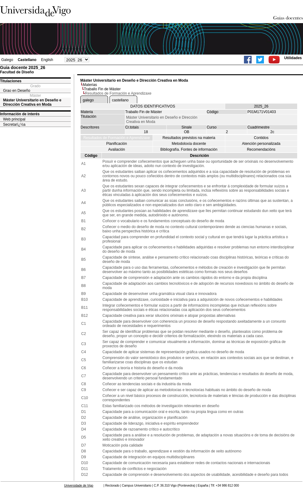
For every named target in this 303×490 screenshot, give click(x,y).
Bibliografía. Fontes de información (188, 149)
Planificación (116, 143)
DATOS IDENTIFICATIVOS (152, 106)
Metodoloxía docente (189, 143)
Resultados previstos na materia (188, 138)
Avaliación (116, 149)
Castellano (27, 60)
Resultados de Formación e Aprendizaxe (116, 138)
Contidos (261, 138)
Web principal (14, 119)
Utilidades (293, 58)
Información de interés (20, 114)
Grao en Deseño (16, 90)
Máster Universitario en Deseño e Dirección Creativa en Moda (32, 102)
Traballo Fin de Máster (102, 89)
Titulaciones (11, 81)
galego (88, 100)
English (47, 60)
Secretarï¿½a (14, 124)
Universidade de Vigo (78, 485)
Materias (90, 85)
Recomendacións (261, 149)
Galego (7, 60)
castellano (120, 100)
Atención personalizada (261, 143)
